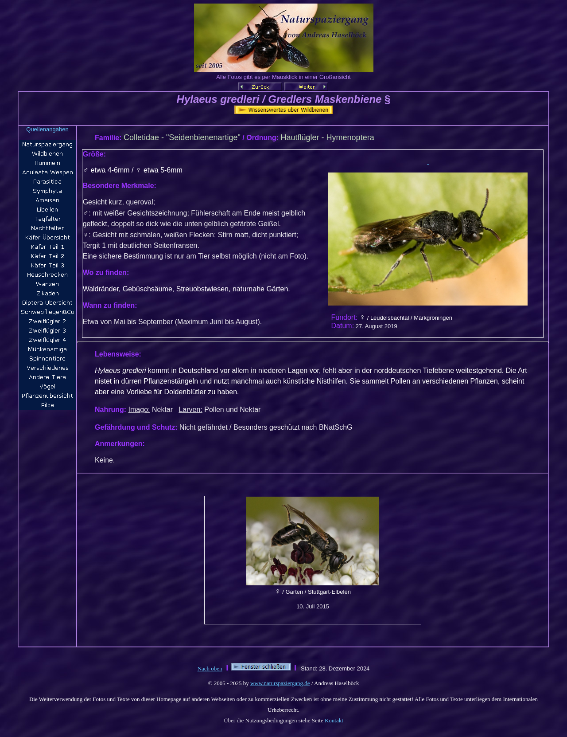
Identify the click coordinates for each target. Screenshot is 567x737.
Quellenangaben (47, 129)
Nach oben (210, 668)
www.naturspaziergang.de (280, 683)
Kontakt (334, 720)
